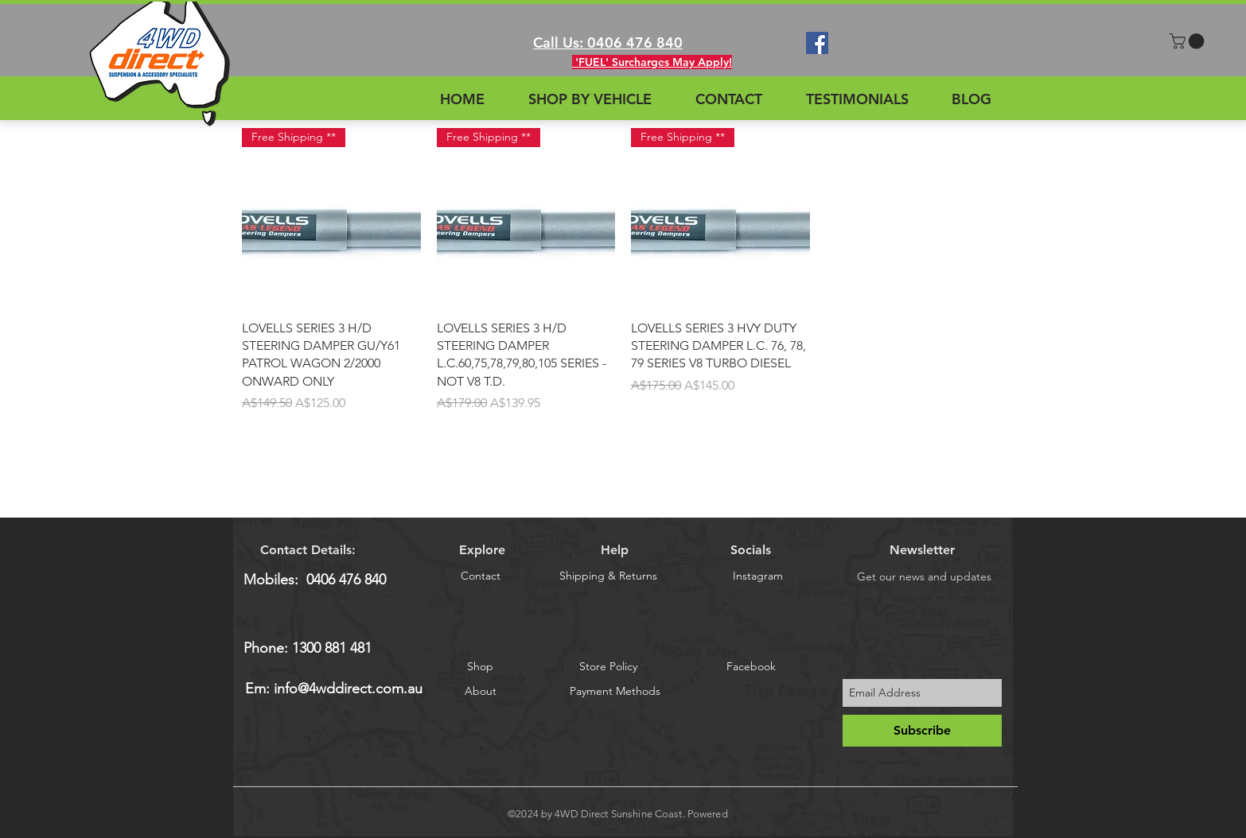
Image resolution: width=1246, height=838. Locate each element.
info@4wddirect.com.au (348, 688)
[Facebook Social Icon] (817, 43)
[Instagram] (758, 576)
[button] (1189, 41)
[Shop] (480, 666)
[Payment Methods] (615, 691)
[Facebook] (751, 666)
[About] (480, 691)
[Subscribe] (922, 731)
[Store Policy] (608, 666)
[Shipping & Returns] (608, 576)
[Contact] (480, 576)
